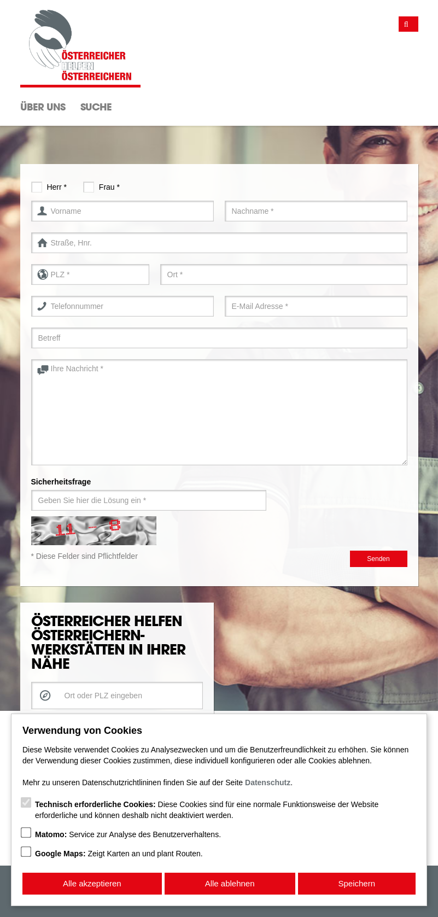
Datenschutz (267, 782)
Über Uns (42, 106)
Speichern (357, 883)
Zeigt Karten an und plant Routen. (119, 853)
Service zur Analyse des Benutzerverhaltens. (128, 834)
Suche (96, 106)
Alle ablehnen (230, 883)
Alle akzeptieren (92, 883)
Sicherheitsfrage (61, 481)
